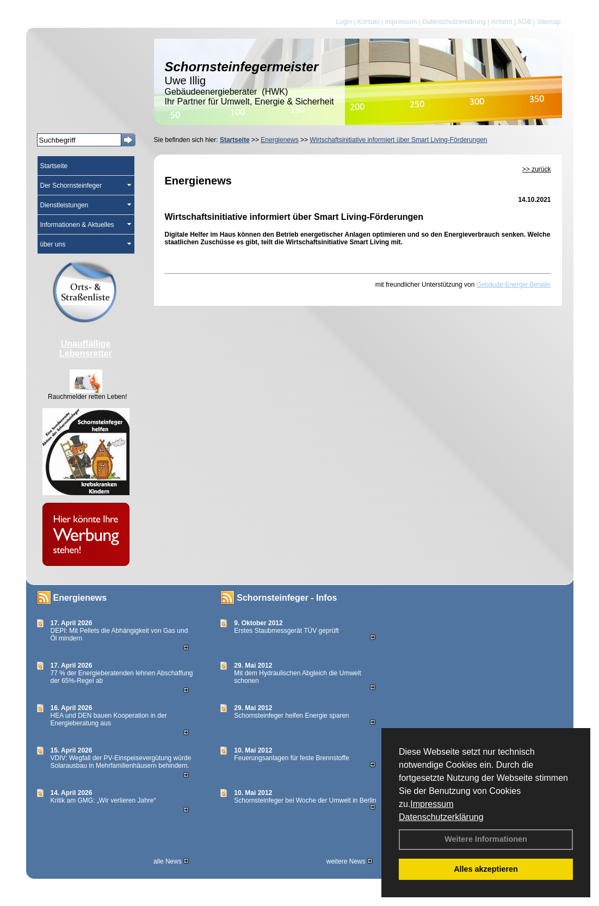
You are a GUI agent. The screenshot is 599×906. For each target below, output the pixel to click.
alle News (171, 861)
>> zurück (536, 169)
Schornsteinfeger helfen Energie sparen (291, 715)
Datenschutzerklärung (441, 817)
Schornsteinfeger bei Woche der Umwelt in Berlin (305, 800)
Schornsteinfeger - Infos (287, 597)
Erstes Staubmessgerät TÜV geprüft (286, 630)
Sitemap (548, 22)
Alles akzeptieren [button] (486, 869)
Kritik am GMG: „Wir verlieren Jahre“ (103, 800)
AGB (524, 22)
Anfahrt (501, 22)
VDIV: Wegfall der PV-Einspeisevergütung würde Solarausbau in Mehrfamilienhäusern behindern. (121, 761)
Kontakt (368, 22)
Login (343, 22)
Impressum (431, 804)
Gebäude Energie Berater (514, 284)
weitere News (349, 861)
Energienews (80, 597)
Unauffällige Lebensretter (85, 348)
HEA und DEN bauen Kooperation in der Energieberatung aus (109, 719)
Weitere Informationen (485, 839)
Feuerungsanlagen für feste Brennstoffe (291, 758)
